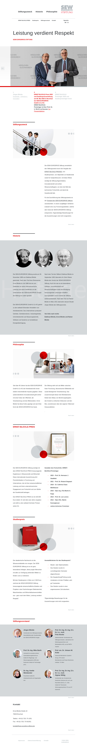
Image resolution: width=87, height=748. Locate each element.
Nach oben (71, 224)
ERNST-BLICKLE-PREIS (24, 20)
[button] (2, 68)
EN (68, 22)
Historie (39, 12)
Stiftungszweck (25, 12)
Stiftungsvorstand (45, 20)
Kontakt (54, 20)
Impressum (21, 740)
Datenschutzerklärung (34, 740)
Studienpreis (35, 20)
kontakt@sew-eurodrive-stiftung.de (24, 726)
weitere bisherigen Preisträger (59, 506)
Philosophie (51, 12)
